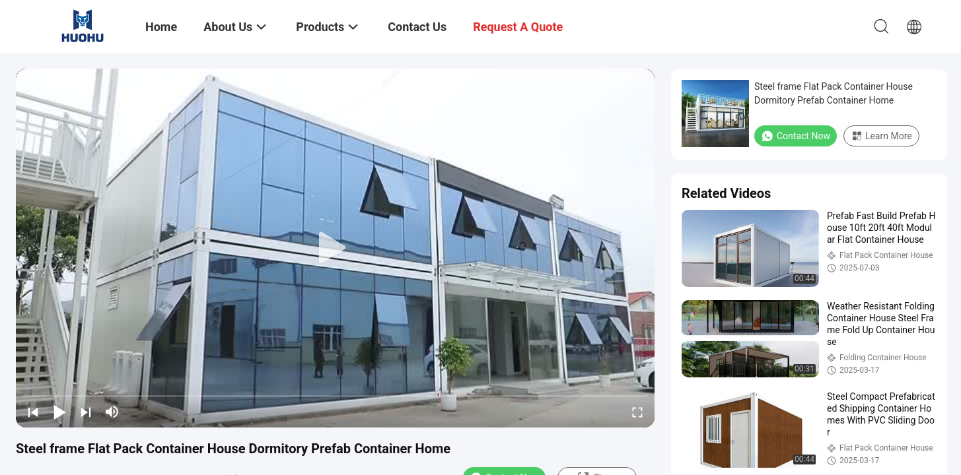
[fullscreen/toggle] (637, 412)
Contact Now (795, 136)
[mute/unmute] (112, 412)
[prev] (33, 412)
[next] (86, 412)
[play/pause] (59, 412)
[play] (335, 248)
